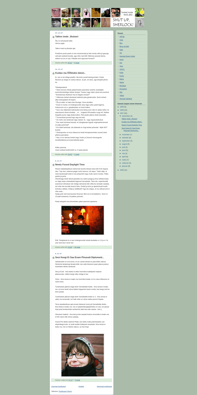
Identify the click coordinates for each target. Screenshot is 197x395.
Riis (121, 92)
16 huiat (77, 247)
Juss (121, 66)
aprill (124, 157)
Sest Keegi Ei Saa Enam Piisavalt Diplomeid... (79, 257)
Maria (122, 79)
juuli (124, 147)
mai (123, 153)
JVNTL (122, 69)
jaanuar (125, 166)
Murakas (123, 86)
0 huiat (76, 63)
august (124, 144)
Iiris (121, 63)
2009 (122, 107)
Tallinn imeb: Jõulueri (66, 36)
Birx (121, 43)
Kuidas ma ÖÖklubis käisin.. (70, 73)
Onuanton (123, 89)
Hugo (122, 60)
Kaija (121, 73)
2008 (122, 110)
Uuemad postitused (58, 386)
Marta (122, 82)
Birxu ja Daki (124, 46)
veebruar (125, 163)
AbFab (122, 37)
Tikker (122, 96)
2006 (122, 170)
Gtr (121, 53)
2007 (122, 113)
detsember (126, 116)
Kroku (122, 76)
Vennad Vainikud (126, 99)
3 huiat (76, 154)
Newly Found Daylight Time (70, 164)
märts (124, 160)
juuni (124, 150)
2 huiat (77, 380)
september (126, 141)
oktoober (125, 138)
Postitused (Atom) (65, 391)
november (126, 135)
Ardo (121, 40)
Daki (121, 50)
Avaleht (81, 386)
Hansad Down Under (127, 56)
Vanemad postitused (104, 386)
